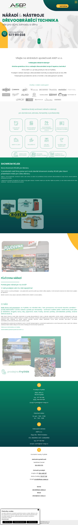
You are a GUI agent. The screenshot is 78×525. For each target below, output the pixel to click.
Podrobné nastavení (19, 522)
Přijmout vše (7, 522)
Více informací (5, 519)
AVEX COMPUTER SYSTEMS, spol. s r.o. (41, 521)
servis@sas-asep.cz (39, 490)
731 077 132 (43, 476)
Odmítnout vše (32, 522)
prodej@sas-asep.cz (41, 479)
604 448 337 (43, 473)
